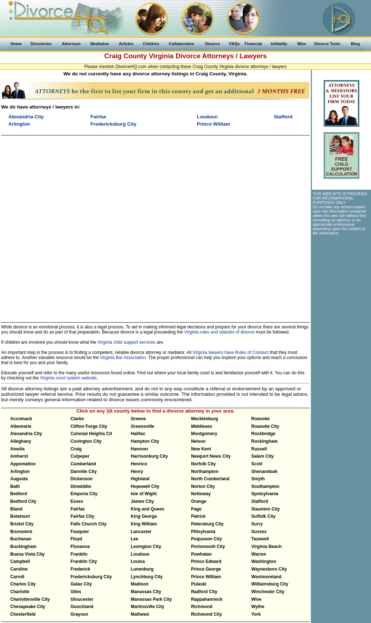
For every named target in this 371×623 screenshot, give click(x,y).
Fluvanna (80, 546)
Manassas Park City (151, 599)
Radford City (204, 591)
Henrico (139, 463)
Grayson (79, 614)
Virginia (161, 56)
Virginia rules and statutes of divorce (219, 332)
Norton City (203, 486)
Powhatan (201, 554)
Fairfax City (82, 516)
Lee (134, 538)
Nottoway (201, 493)
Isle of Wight (144, 493)
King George (144, 516)
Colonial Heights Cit (91, 433)
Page (196, 509)
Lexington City (146, 546)
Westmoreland (266, 576)
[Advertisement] (87, 225)
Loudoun (140, 554)
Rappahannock (206, 599)
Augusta (19, 478)
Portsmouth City (208, 546)
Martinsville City (147, 606)
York (256, 614)
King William (144, 524)
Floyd (76, 538)
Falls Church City (88, 524)
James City (142, 501)
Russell (259, 449)
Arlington (20, 471)
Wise (256, 599)
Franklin (78, 554)
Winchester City (268, 591)
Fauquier (79, 531)
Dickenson (81, 478)
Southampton (265, 486)
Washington (263, 561)
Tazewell (260, 538)
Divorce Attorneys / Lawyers (221, 56)
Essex (76, 501)
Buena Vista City (27, 554)
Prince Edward (206, 561)
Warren (258, 554)
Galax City (81, 584)
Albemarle (20, 426)
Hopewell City (145, 486)
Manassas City (146, 591)
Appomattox (23, 463)
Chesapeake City (27, 606)
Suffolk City (263, 516)
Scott (256, 463)
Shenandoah (264, 471)
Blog (355, 44)
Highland (140, 478)
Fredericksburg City (91, 576)
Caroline (19, 569)
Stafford (259, 501)
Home (16, 44)
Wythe (258, 606)
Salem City (262, 456)
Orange (198, 501)
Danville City (83, 471)
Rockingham (264, 441)
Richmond (201, 606)
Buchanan (20, 538)
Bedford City (23, 501)
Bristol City (22, 524)
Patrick (198, 516)
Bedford (18, 493)
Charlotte (20, 591)
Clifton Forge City (88, 426)
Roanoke (260, 418)
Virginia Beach (266, 546)
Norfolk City (203, 463)
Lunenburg (142, 569)
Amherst (19, 456)
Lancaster (141, 531)
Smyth (258, 478)
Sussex (259, 531)
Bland (16, 509)
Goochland (81, 606)
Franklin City (83, 561)
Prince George (206, 569)
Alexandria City (26, 433)
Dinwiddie (80, 486)
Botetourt (20, 516)
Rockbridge (263, 433)
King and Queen (147, 509)
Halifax (138, 433)
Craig (76, 449)
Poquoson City (206, 538)
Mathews (140, 614)
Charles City (23, 584)
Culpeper (79, 456)
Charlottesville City (30, 599)
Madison (140, 584)
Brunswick (21, 531)
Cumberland (83, 463)
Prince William (206, 576)
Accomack (21, 418)
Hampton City (145, 441)
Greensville (143, 426)
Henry (137, 471)
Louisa (138, 561)
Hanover (139, 449)
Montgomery (204, 433)
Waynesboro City (269, 569)
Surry (257, 524)
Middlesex (201, 426)
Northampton (204, 471)
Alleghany (20, 441)
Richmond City (206, 614)
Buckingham (23, 546)
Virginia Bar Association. (123, 357)
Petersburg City (207, 524)
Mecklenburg (204, 418)
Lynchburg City (147, 576)
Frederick (80, 569)
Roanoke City (265, 426)
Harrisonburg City (149, 456)
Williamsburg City (269, 584)
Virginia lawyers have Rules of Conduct (231, 352)
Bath (15, 486)
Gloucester (81, 599)
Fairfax (77, 509)
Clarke (77, 418)
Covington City (85, 441)
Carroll (17, 576)
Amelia (17, 449)
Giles (75, 591)
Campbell (20, 561)
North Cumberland (210, 478)
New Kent (201, 449)
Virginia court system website (68, 377)
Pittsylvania (203, 531)
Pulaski (198, 584)
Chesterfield (22, 614)
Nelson (198, 441)
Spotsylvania (264, 493)
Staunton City (265, 509)
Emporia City (83, 493)
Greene (138, 418)
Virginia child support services (127, 342)
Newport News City (211, 456)
